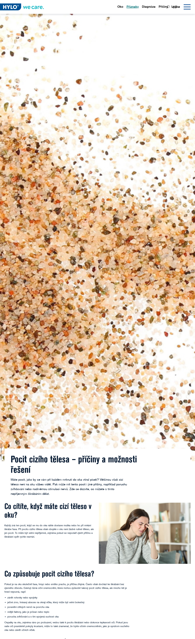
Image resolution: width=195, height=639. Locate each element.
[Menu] (187, 7)
